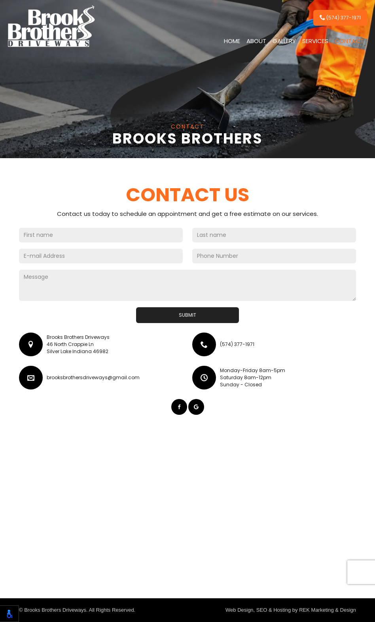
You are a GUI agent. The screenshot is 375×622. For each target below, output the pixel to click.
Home (232, 41)
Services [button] (315, 41)
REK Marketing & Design (327, 610)
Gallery (284, 41)
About (256, 41)
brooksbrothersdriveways (93, 377)
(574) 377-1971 (340, 17)
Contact (349, 41)
